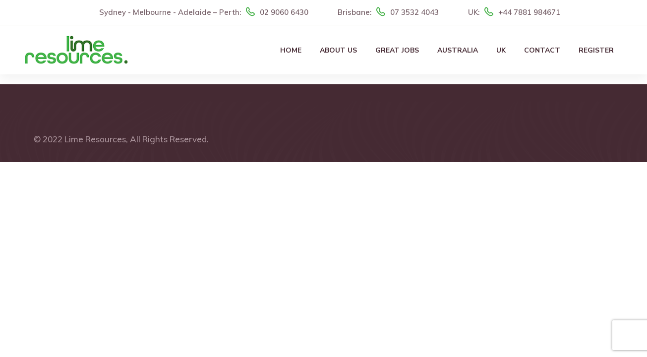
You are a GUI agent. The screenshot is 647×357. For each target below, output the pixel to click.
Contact (542, 50)
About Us (338, 50)
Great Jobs (397, 50)
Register (596, 50)
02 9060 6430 (284, 12)
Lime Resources (95, 139)
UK (501, 50)
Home (290, 50)
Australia (457, 50)
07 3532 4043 (414, 12)
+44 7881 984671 (529, 12)
